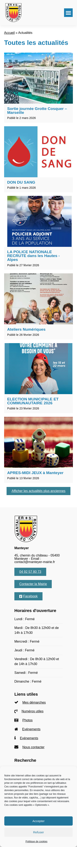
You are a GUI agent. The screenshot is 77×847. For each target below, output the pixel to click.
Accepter (38, 821)
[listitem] (38, 702)
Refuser (38, 832)
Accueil (9, 32)
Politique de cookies (36, 841)
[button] (68, 12)
